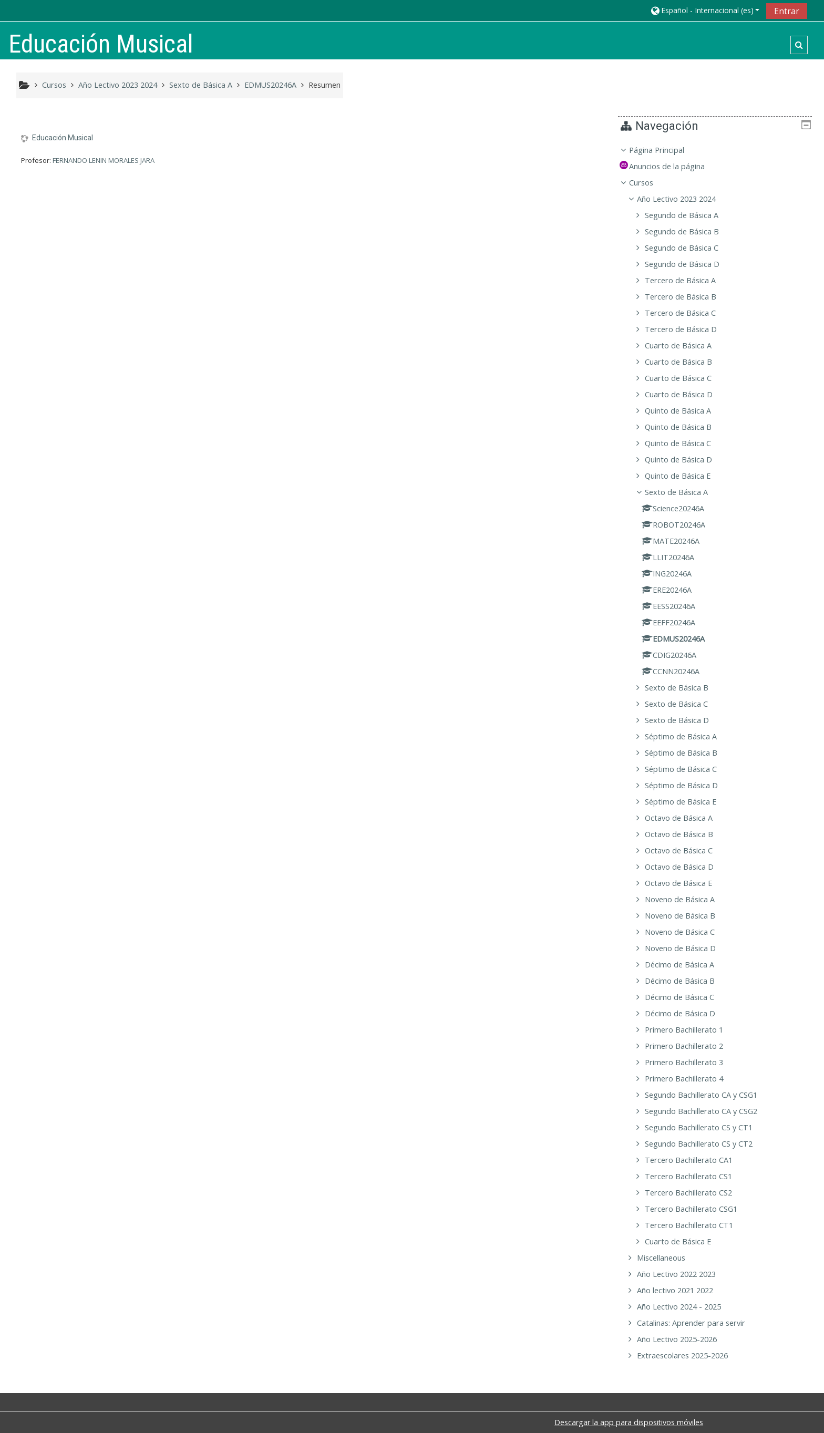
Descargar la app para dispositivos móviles (628, 1422)
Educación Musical (62, 137)
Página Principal (664, 150)
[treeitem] (719, 753)
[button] (704, 10)
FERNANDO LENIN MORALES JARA (103, 160)
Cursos (649, 183)
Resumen (324, 85)
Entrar (786, 11)
